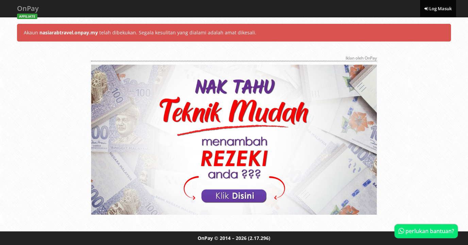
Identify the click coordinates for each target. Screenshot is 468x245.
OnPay (28, 10)
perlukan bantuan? (426, 231)
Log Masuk (438, 8)
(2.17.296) (259, 238)
